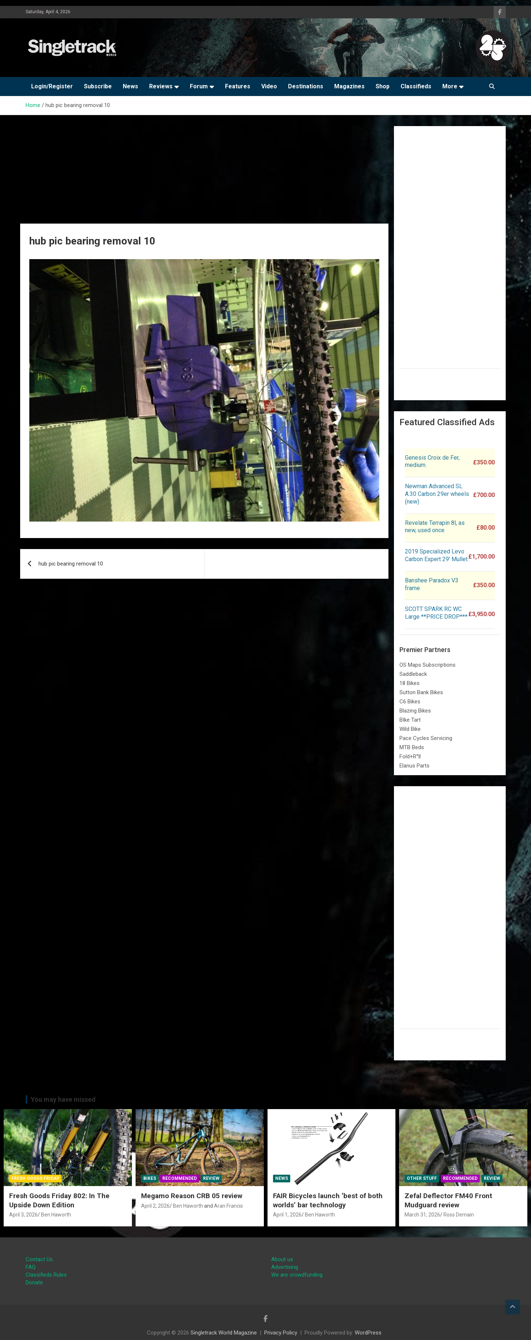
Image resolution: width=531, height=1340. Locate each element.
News (130, 86)
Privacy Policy (280, 1332)
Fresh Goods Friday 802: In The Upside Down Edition (59, 1200)
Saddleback (413, 674)
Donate (34, 1282)
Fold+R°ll (410, 756)
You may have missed (63, 1099)
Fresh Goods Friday (35, 1178)
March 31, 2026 (422, 1215)
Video (269, 86)
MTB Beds (411, 747)
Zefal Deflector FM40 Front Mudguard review (448, 1200)
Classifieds (416, 86)
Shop (383, 86)
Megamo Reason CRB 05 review (191, 1196)
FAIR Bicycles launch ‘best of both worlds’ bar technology (328, 1200)
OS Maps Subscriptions (427, 665)
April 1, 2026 (287, 1215)
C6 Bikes (409, 701)
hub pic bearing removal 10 (70, 563)
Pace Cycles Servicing (425, 738)
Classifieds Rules (46, 1274)
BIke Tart (410, 720)
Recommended (179, 1178)
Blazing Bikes (415, 710)
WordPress (368, 1332)
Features (237, 86)
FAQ (31, 1267)
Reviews (161, 86)
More (449, 86)
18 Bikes (409, 683)
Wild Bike (410, 729)
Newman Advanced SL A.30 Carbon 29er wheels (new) (437, 494)
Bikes (149, 1178)
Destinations (305, 86)
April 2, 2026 (155, 1206)
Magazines (349, 86)
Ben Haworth (56, 1215)
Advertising (284, 1267)
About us (282, 1259)
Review (211, 1178)
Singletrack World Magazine (224, 1332)
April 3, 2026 (23, 1215)
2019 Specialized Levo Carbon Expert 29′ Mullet (436, 555)
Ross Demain (458, 1215)
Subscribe (98, 86)
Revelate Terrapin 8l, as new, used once (435, 526)
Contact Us (39, 1259)
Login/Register (52, 86)
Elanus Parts (414, 765)
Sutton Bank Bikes (421, 692)
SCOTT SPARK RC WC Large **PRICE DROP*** (436, 612)
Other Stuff (422, 1178)
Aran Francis (228, 1206)
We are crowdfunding (296, 1274)
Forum (199, 86)
